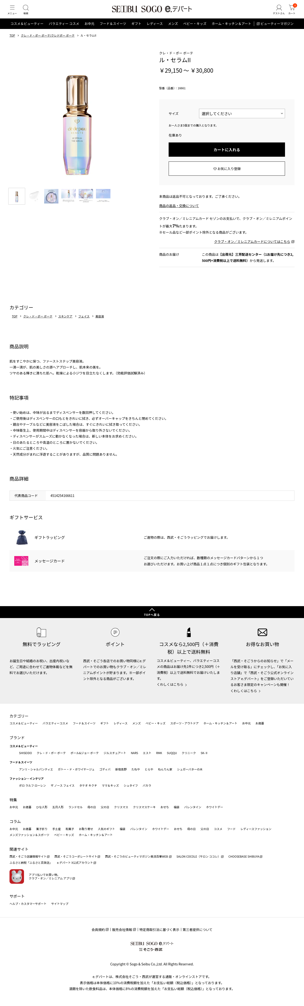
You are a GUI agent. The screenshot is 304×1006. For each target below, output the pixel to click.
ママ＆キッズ (110, 785)
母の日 (91, 807)
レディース (155, 29)
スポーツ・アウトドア (184, 723)
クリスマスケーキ (144, 807)
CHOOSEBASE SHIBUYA (243, 857)
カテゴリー (19, 716)
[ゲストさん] (276, 13)
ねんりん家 (165, 769)
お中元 (89, 29)
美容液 (99, 322)
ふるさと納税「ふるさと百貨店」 (31, 862)
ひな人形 (42, 807)
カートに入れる (227, 155)
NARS (134, 753)
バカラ (147, 785)
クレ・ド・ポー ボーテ (37, 322)
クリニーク (189, 753)
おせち (164, 807)
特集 (13, 800)
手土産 (56, 829)
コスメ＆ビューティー (26, 29)
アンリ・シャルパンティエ (36, 769)
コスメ (218, 829)
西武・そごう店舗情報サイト (28, 857)
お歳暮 (259, 723)
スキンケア (65, 322)
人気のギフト (106, 829)
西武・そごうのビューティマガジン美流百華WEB (136, 857)
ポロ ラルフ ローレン (32, 785)
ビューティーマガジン (277, 29)
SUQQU (172, 753)
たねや (135, 769)
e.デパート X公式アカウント (75, 862)
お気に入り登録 (229, 174)
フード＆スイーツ (113, 29)
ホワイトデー (214, 807)
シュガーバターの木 (190, 769)
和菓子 (70, 829)
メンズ (173, 29)
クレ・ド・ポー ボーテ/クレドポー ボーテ (48, 41)
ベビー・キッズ (194, 29)
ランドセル (75, 807)
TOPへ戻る (152, 615)
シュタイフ (131, 785)
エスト (147, 753)
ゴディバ (104, 769)
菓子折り (42, 829)
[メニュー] (13, 13)
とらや (149, 769)
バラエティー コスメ (64, 29)
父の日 (105, 807)
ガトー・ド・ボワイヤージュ (76, 769)
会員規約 (98, 929)
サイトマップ (59, 904)
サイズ (174, 119)
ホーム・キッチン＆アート (231, 29)
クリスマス (121, 807)
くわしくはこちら (170, 684)
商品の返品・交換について (179, 211)
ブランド (17, 737)
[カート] (291, 13)
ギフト (136, 29)
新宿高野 (121, 769)
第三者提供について (198, 929)
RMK (159, 753)
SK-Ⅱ (204, 753)
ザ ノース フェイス (62, 785)
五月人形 (58, 807)
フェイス (84, 322)
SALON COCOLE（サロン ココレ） (198, 857)
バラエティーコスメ (55, 723)
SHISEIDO (25, 753)
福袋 (176, 807)
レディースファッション (255, 829)
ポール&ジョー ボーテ (85, 753)
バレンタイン (192, 807)
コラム (15, 821)
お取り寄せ (86, 829)
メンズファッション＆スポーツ (29, 835)
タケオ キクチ (88, 785)
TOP (12, 41)
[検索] (28, 13)
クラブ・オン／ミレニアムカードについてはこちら (252, 247)
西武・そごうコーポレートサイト (75, 857)
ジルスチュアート (115, 753)
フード (231, 829)
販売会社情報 (122, 929)
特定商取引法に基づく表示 (159, 929)
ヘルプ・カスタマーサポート (28, 904)
